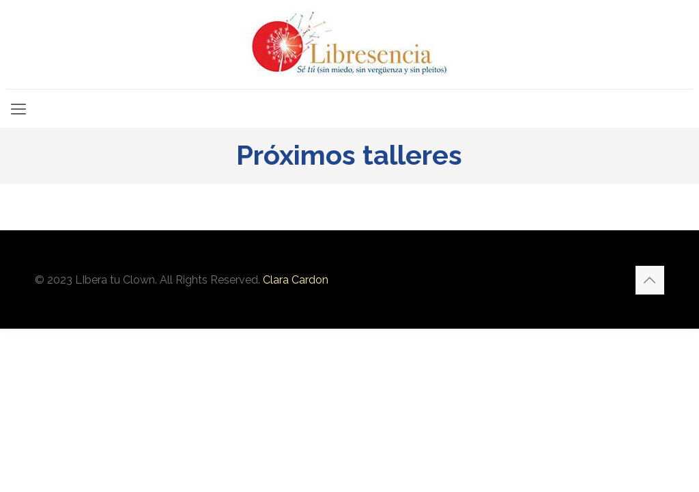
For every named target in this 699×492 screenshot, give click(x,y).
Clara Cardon (295, 279)
